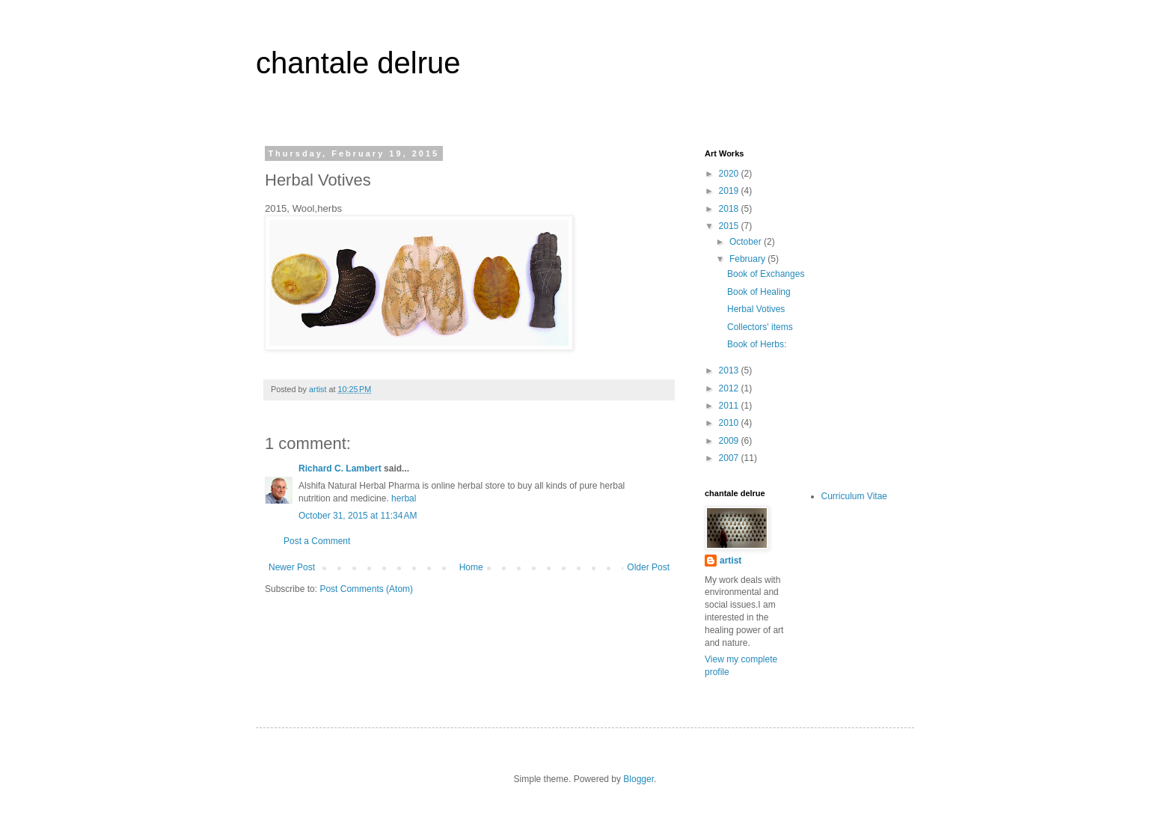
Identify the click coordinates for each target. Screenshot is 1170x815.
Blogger (638, 779)
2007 (730, 458)
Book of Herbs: (756, 344)
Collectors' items (760, 327)
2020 (730, 173)
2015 (730, 226)
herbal (403, 498)
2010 (730, 423)
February (748, 259)
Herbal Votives (756, 309)
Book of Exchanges (765, 274)
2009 (730, 441)
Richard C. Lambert (340, 468)
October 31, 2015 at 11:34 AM (357, 515)
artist (730, 560)
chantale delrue (358, 62)
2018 (730, 209)
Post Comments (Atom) (366, 589)
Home (471, 567)
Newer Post (292, 567)
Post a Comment (317, 541)
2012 (730, 388)
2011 (730, 405)
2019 (730, 191)
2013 (730, 370)
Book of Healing (759, 292)
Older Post (648, 567)
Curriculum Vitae (854, 496)
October (746, 241)
